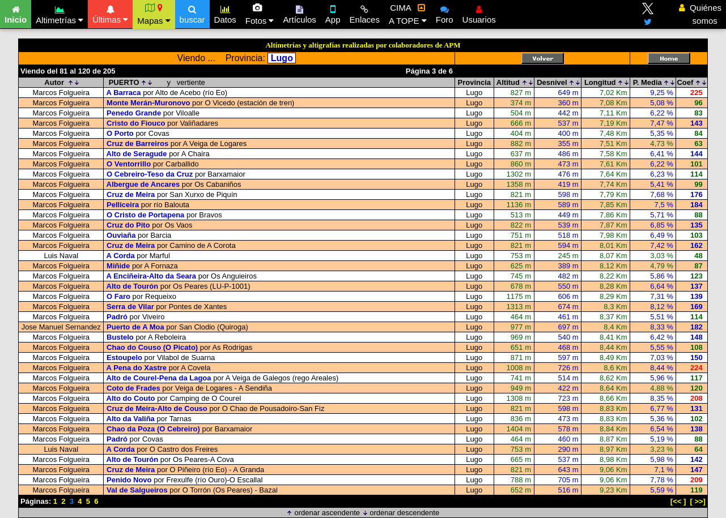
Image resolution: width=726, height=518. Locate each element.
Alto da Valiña (131, 418)
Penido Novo (129, 480)
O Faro (118, 296)
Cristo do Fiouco (136, 123)
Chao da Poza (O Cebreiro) (153, 429)
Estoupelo (124, 357)
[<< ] (678, 501)
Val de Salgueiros (137, 490)
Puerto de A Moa (135, 327)
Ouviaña (121, 235)
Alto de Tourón (132, 286)
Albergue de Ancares (143, 184)
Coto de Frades (133, 388)
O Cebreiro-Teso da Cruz (150, 174)
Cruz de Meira (131, 194)
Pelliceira (123, 204)
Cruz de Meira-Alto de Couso (157, 408)
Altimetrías (59, 13)
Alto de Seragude (137, 153)
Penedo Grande (134, 113)
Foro (444, 13)
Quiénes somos (700, 14)
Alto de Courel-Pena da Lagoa (159, 378)
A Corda (121, 255)
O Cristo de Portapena (145, 215)
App (333, 13)
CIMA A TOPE (408, 14)
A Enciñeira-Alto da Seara (151, 276)
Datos (225, 13)
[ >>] (698, 501)
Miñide (118, 266)
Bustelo (120, 337)
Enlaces (365, 13)
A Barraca (124, 92)
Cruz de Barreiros (137, 143)
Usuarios (479, 13)
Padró (117, 316)
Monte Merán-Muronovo (148, 103)
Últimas (110, 13)
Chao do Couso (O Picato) (152, 347)
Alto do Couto (131, 398)
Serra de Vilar (130, 306)
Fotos (259, 14)
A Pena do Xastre (137, 367)
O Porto (120, 133)
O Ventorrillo (129, 164)
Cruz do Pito (128, 225)
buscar (192, 13)
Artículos (299, 13)
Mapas (153, 14)
